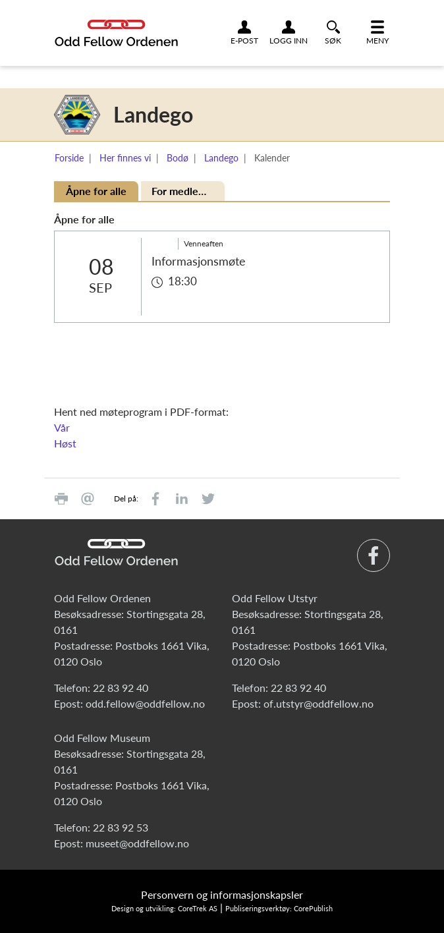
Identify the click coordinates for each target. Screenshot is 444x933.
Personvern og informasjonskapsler (222, 894)
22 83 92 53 (120, 827)
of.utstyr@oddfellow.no (319, 703)
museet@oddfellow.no (137, 843)
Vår (62, 427)
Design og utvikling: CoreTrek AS (164, 908)
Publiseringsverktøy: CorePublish (279, 908)
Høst (65, 443)
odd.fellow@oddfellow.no (145, 703)
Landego (221, 157)
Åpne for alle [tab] (96, 190)
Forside (69, 157)
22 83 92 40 (120, 687)
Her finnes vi (125, 157)
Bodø (177, 157)
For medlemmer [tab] (188, 190)
